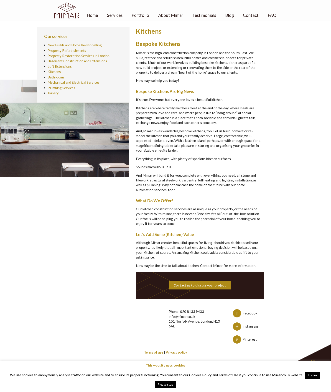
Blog (229, 15)
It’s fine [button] (312, 375)
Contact (251, 15)
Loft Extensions (60, 66)
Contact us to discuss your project (199, 285)
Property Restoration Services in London (78, 56)
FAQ (272, 15)
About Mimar (170, 15)
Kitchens (54, 72)
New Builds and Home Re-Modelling (75, 45)
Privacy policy (176, 352)
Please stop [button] (165, 384)
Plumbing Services (61, 88)
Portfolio (140, 15)
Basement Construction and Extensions (77, 61)
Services (114, 15)
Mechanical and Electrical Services (73, 82)
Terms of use (153, 352)
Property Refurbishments (67, 50)
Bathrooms (56, 77)
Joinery (53, 93)
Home (92, 15)
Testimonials (204, 15)
